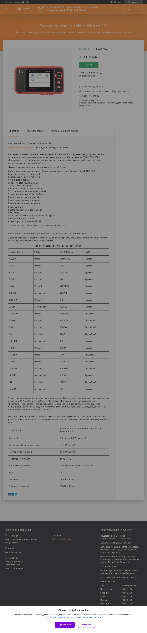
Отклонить (86, 625)
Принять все (65, 625)
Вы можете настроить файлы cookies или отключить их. (73, 618)
